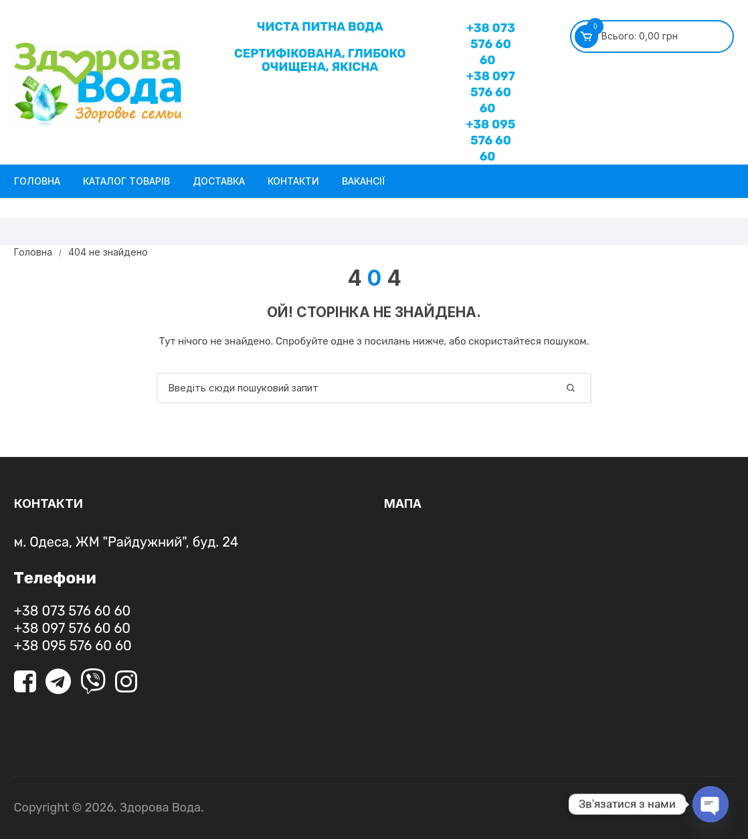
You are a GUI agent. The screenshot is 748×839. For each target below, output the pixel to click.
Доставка (219, 181)
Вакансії (363, 181)
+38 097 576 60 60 (490, 92)
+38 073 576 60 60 (490, 44)
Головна (37, 181)
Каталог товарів (126, 181)
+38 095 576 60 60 (490, 140)
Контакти (293, 181)
